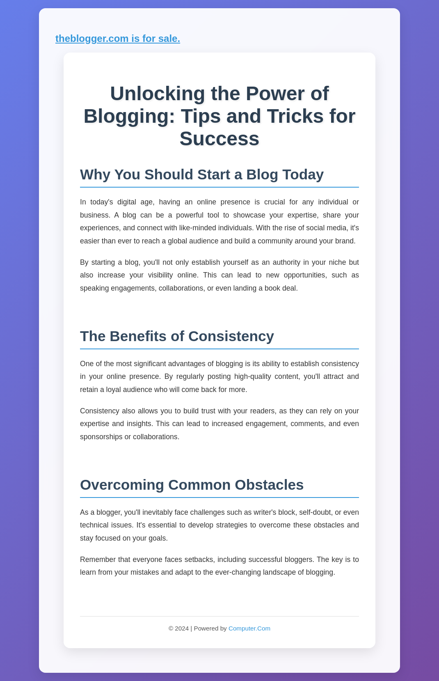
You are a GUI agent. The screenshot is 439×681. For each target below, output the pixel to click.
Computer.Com (249, 628)
